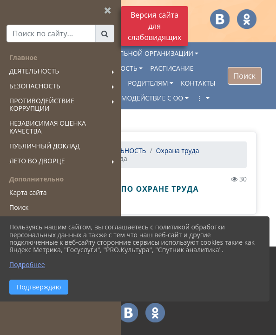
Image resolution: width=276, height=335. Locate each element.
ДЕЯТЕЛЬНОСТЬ (121, 150)
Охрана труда (177, 150)
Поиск (245, 76)
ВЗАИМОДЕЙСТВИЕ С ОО (143, 98)
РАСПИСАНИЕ (171, 68)
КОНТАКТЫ (198, 83)
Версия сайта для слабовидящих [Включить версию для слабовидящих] (154, 26)
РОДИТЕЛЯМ (148, 83)
